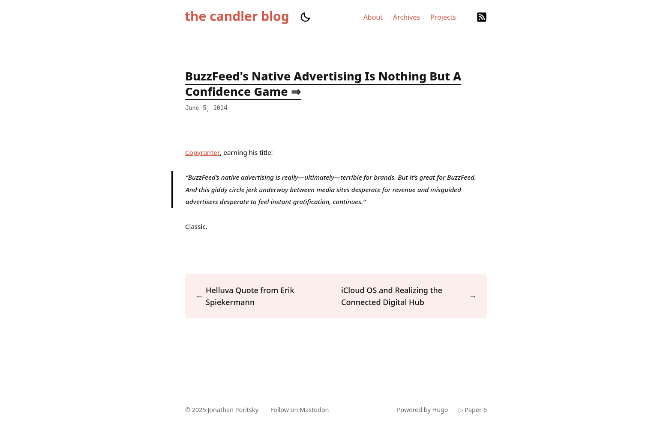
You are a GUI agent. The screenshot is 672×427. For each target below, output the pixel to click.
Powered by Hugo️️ (422, 410)
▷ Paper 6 (473, 410)
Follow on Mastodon (299, 410)
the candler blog (237, 16)
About (373, 17)
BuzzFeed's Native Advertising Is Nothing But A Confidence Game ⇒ (323, 83)
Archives (406, 17)
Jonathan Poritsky (232, 410)
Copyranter (202, 152)
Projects (443, 17)
